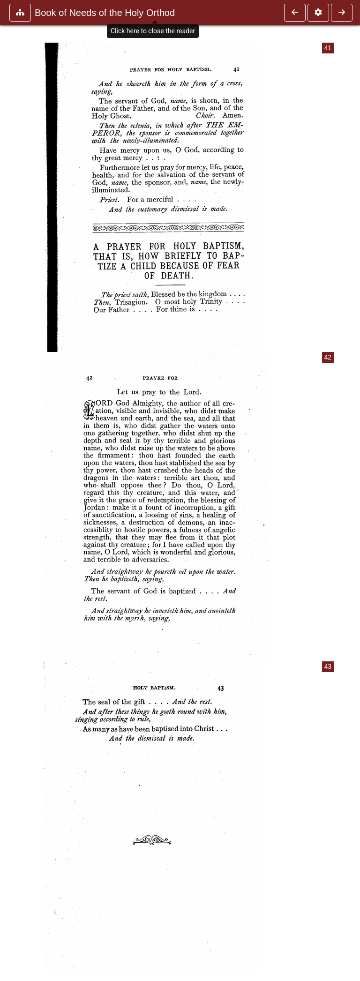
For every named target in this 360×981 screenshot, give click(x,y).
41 (327, 48)
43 (327, 666)
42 (327, 357)
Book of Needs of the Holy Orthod (105, 12)
